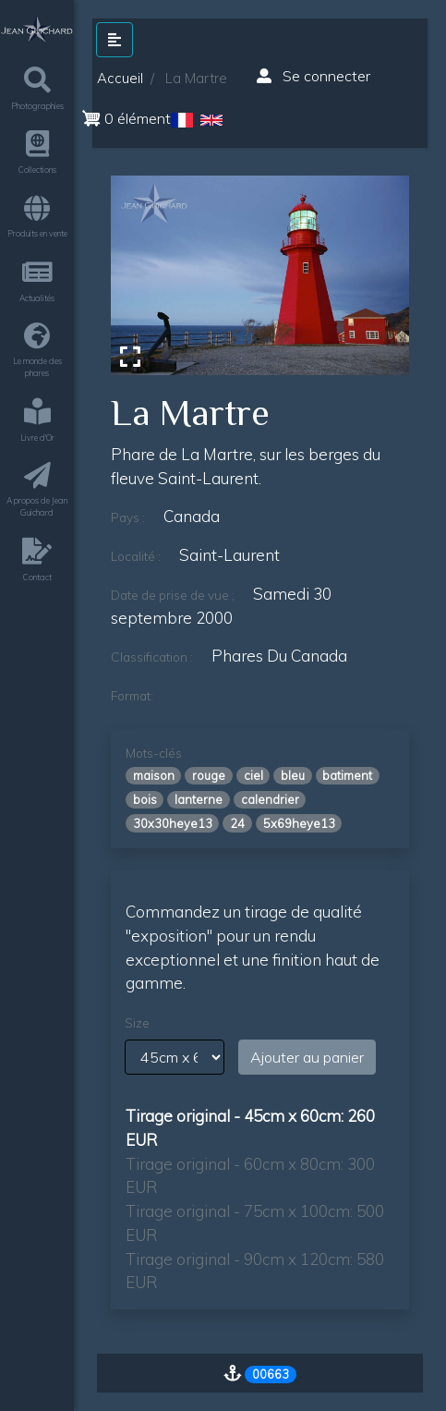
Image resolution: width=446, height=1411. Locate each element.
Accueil (120, 78)
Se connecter (313, 76)
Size (137, 1023)
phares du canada (279, 655)
